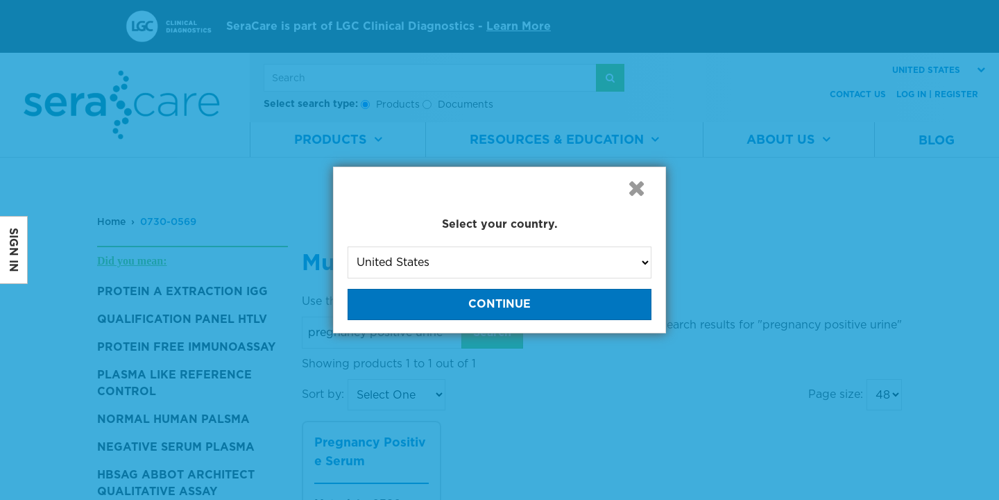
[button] (636, 188)
